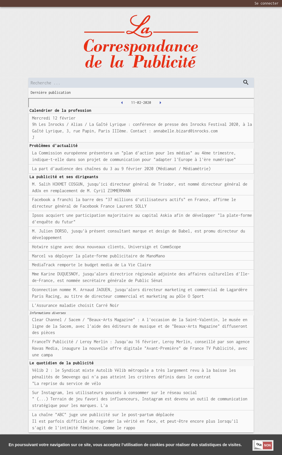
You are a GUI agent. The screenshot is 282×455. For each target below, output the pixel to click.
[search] (141, 83)
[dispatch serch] (246, 82)
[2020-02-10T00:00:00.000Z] (122, 102)
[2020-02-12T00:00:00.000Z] (160, 102)
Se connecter (267, 3)
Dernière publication (51, 92)
